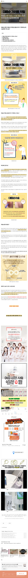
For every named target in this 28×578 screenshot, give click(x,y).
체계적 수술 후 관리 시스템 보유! (8, 40)
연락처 (3, 574)
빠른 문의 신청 (21, 573)
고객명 (3, 572)
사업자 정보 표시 (4, 527)
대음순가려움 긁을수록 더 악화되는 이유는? (9, 36)
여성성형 (3, 531)
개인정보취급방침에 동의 (21, 575)
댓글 (1, 559)
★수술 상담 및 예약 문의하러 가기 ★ (8, 41)
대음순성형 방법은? (5, 38)
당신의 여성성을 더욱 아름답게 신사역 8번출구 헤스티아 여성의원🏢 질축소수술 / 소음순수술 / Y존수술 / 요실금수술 (12, 566)
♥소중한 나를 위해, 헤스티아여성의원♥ (10, 564)
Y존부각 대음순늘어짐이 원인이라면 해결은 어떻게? (8, 537)
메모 (3, 575)
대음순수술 (6, 531)
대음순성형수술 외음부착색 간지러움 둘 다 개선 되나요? (9, 533)
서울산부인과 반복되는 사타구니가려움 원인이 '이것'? (8, 535)
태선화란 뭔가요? (5, 37)
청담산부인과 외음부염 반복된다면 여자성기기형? (8, 536)
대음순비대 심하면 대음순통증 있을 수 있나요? (7, 534)
